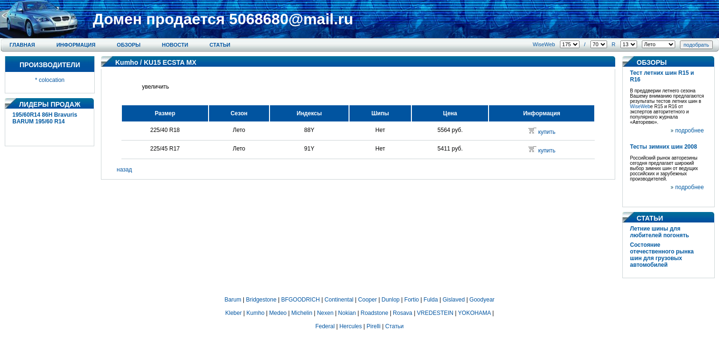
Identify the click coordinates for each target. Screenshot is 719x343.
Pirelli (373, 326)
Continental (339, 299)
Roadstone (374, 313)
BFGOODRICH (300, 299)
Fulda (431, 299)
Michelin (301, 313)
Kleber (233, 313)
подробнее (689, 130)
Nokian (347, 313)
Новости (175, 45)
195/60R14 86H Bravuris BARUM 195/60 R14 (44, 118)
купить (546, 132)
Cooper (367, 299)
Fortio (411, 299)
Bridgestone (261, 299)
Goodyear (482, 299)
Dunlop (390, 299)
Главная (22, 45)
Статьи (220, 45)
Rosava (402, 313)
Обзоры (128, 45)
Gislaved (453, 299)
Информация (75, 45)
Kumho (126, 62)
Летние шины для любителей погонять (659, 232)
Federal (325, 326)
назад (124, 169)
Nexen (325, 313)
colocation (51, 80)
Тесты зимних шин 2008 (663, 146)
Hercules (351, 326)
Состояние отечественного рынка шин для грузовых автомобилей (662, 255)
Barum (232, 299)
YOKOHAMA (474, 313)
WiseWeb (544, 44)
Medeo (278, 313)
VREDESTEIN (435, 313)
